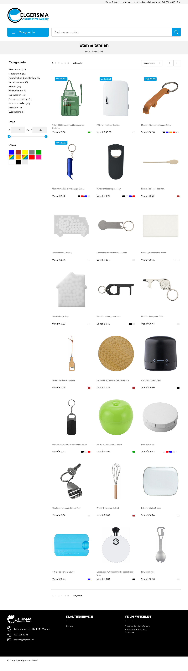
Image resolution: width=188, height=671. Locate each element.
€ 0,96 (104, 455)
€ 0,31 (59, 261)
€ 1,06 (59, 197)
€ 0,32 (104, 261)
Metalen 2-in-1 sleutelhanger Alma (70, 512)
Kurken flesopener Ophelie (66, 383)
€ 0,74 (59, 584)
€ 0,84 (104, 584)
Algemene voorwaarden (137, 636)
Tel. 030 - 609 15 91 (171, 2)
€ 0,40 (104, 326)
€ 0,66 (59, 519)
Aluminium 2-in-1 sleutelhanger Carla (71, 189)
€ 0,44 (148, 326)
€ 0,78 (148, 519)
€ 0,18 (148, 132)
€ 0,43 (59, 390)
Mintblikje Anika (149, 447)
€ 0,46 (104, 390)
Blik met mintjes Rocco (153, 512)
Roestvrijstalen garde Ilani (110, 512)
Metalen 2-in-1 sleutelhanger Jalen (159, 125)
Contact (70, 631)
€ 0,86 (148, 584)
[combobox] (112, 32)
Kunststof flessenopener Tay (111, 189)
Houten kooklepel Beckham (155, 189)
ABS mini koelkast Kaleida (110, 125)
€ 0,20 (104, 197)
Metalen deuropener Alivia (154, 318)
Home (85, 51)
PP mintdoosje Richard (64, 254)
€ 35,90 (105, 132)
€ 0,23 (148, 197)
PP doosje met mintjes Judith (156, 254)
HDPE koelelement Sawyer (66, 576)
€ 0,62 (148, 455)
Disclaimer (130, 640)
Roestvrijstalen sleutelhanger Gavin (115, 254)
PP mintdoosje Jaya (62, 318)
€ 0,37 (59, 326)
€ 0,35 (148, 261)
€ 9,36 (59, 132)
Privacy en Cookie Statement (139, 631)
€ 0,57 (59, 455)
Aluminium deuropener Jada (111, 318)
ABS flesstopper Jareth (153, 383)
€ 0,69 (104, 519)
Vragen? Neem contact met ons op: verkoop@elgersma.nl (132, 2)
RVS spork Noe (149, 576)
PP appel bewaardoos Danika (112, 447)
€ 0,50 (148, 390)
